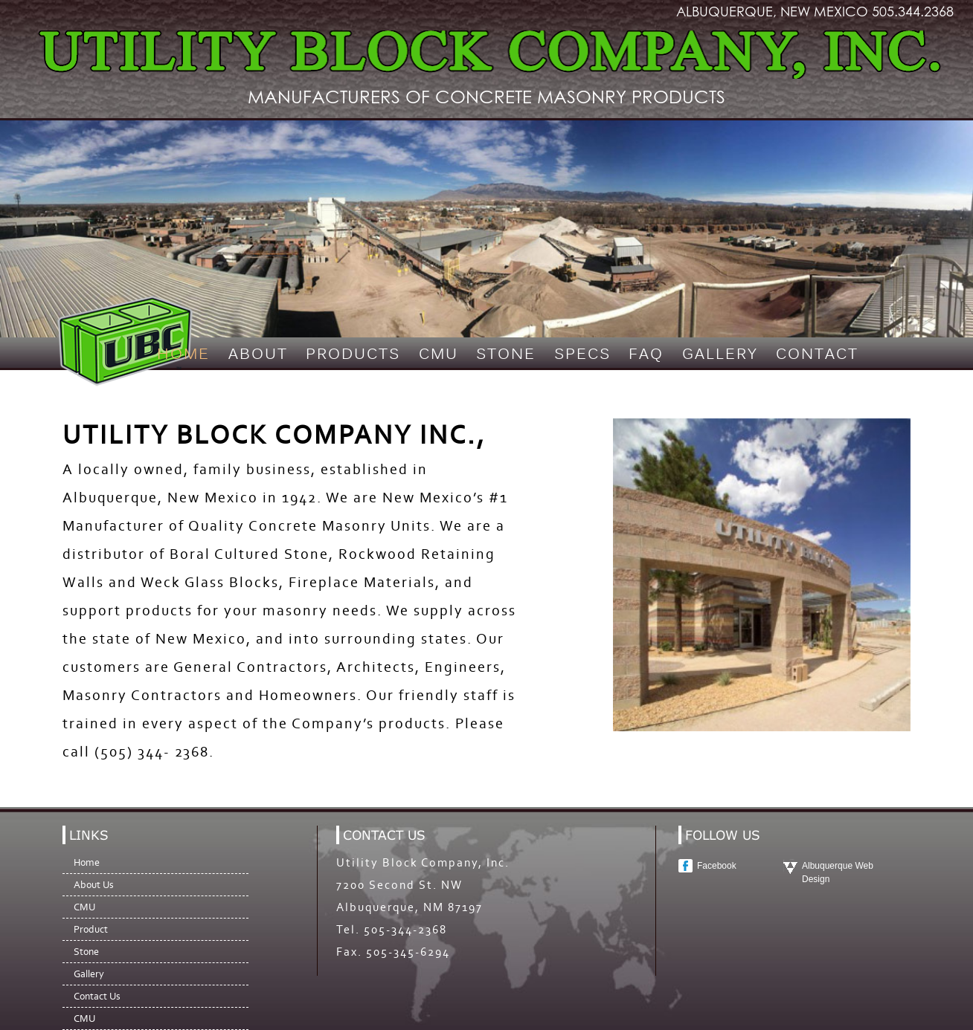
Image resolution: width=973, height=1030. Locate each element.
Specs (582, 355)
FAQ (646, 355)
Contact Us (97, 996)
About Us (94, 884)
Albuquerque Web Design (837, 872)
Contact (817, 355)
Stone (506, 355)
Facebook (716, 866)
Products (353, 355)
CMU (438, 355)
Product (91, 929)
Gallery (720, 355)
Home (183, 355)
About (258, 355)
